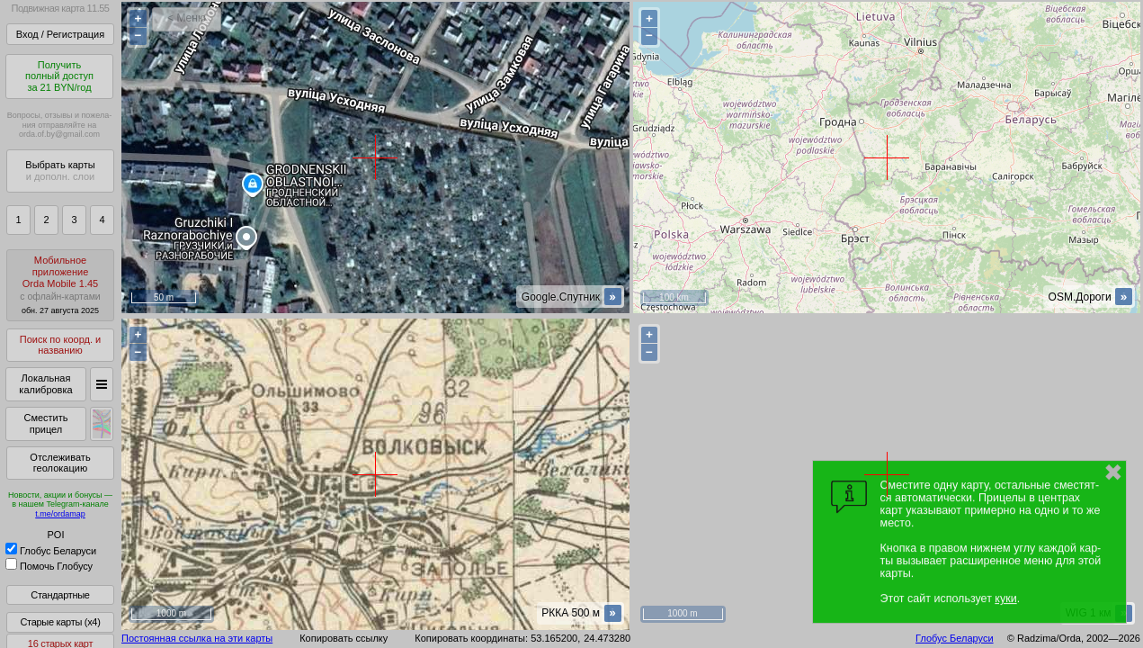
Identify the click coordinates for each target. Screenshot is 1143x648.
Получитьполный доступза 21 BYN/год (59, 76)
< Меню (186, 18)
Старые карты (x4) (60, 621)
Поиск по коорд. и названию (60, 345)
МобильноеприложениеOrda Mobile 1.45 (60, 285)
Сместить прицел (45, 423)
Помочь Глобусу (49, 566)
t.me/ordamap (60, 513)
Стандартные (60, 595)
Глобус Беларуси (50, 550)
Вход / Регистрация (60, 34)
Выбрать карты (59, 170)
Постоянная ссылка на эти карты (196, 638)
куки (1005, 598)
